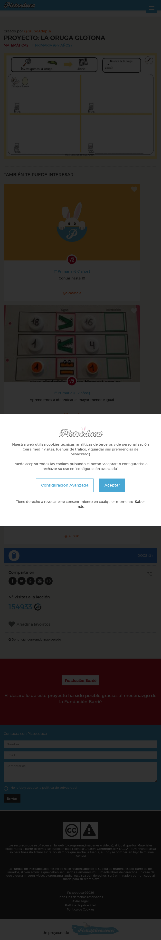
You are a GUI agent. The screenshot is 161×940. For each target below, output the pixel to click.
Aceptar (112, 485)
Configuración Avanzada (64, 485)
